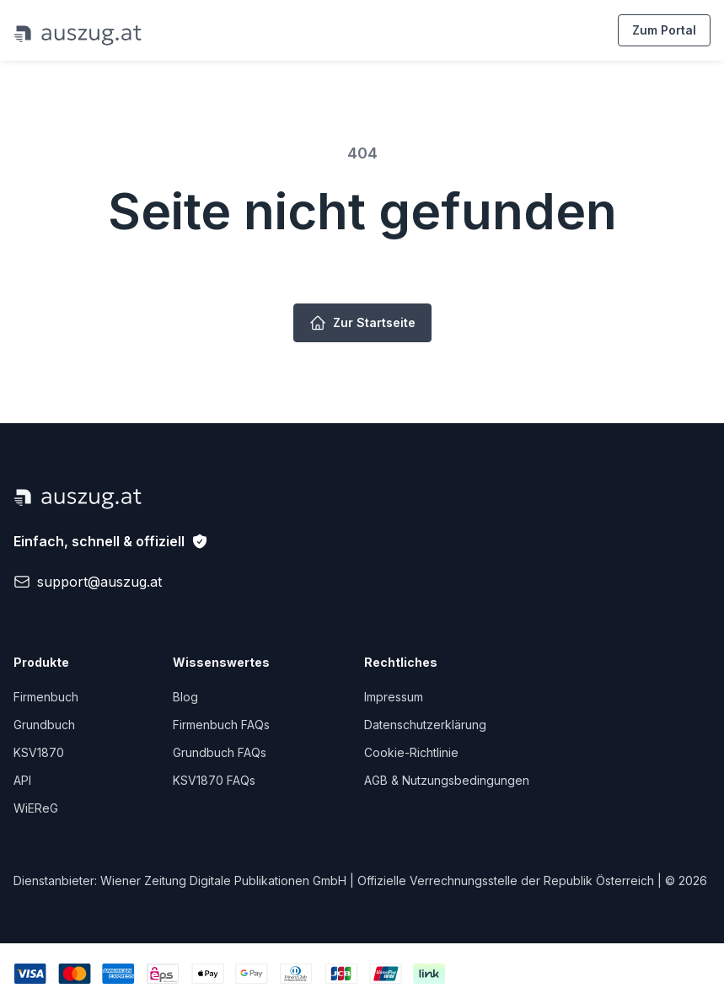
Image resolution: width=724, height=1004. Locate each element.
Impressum (393, 697)
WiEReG (35, 808)
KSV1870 (38, 752)
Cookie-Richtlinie (411, 752)
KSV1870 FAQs (214, 780)
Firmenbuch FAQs (221, 724)
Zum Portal (664, 30)
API (22, 780)
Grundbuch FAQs (219, 752)
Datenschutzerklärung (425, 724)
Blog (185, 697)
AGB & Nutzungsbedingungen (446, 780)
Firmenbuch (45, 697)
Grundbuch (44, 724)
